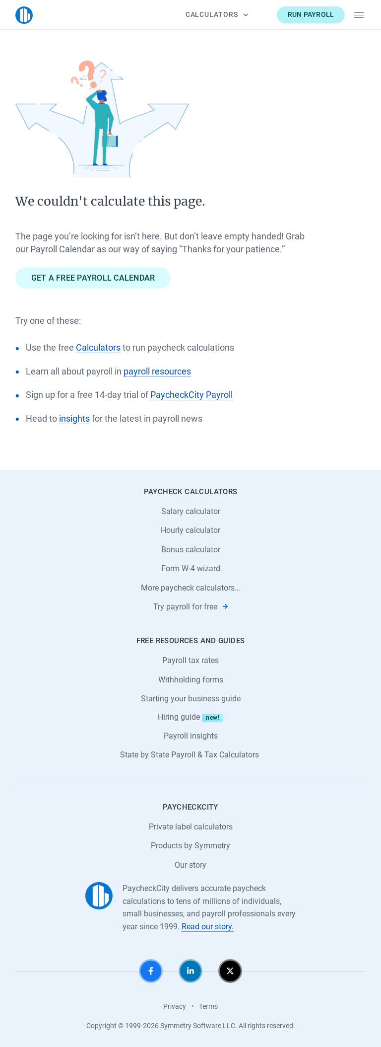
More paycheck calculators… (190, 588)
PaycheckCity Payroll (191, 395)
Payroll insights (191, 736)
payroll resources (157, 371)
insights (74, 419)
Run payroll (311, 14)
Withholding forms (190, 679)
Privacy (174, 1006)
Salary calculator (190, 511)
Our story (190, 865)
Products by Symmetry (190, 845)
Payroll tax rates (190, 660)
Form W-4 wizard (190, 568)
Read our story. (208, 926)
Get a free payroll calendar (93, 278)
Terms (208, 1006)
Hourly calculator (190, 530)
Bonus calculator (190, 549)
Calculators (217, 14)
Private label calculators (191, 826)
